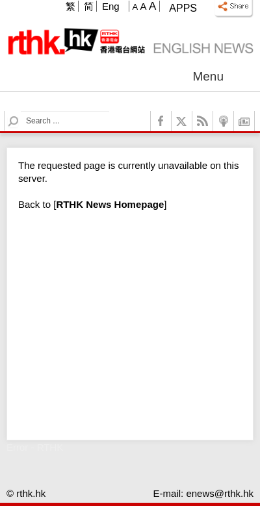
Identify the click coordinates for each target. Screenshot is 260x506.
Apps (183, 8)
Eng (111, 6)
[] (109, 204)
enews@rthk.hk (220, 493)
